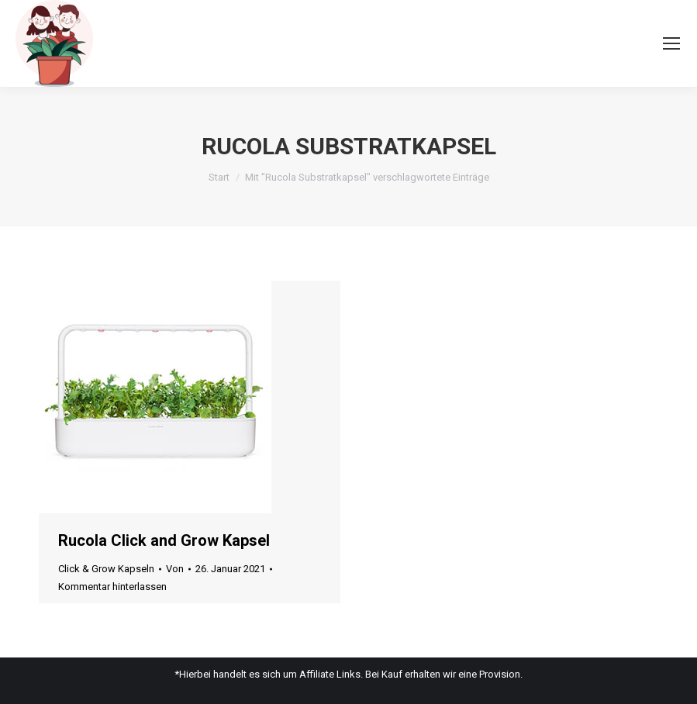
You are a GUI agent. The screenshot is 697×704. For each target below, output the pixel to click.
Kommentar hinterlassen (112, 586)
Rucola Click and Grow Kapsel (164, 540)
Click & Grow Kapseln (106, 569)
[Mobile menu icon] (671, 43)
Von (175, 569)
